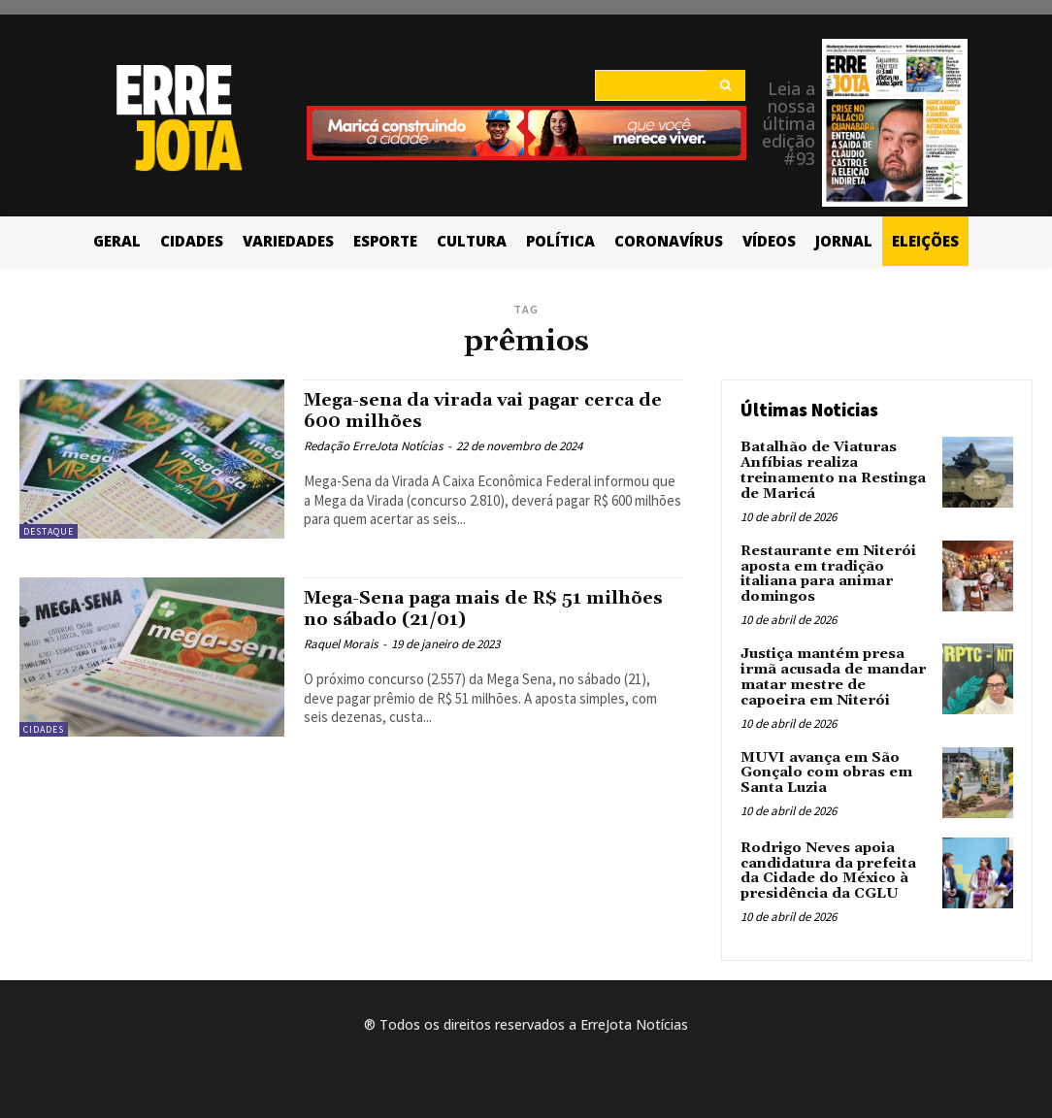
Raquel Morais (341, 643)
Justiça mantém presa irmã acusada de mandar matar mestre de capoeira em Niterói (835, 672)
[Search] (725, 85)
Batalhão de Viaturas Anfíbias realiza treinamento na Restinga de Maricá (830, 470)
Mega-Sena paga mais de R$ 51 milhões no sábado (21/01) (453, 608)
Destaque (48, 531)
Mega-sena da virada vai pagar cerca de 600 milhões (482, 410)
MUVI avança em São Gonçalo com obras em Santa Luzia (824, 767)
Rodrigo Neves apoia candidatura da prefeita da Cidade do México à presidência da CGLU (826, 865)
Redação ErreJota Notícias (373, 445)
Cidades (43, 729)
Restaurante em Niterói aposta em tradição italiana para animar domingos (826, 572)
